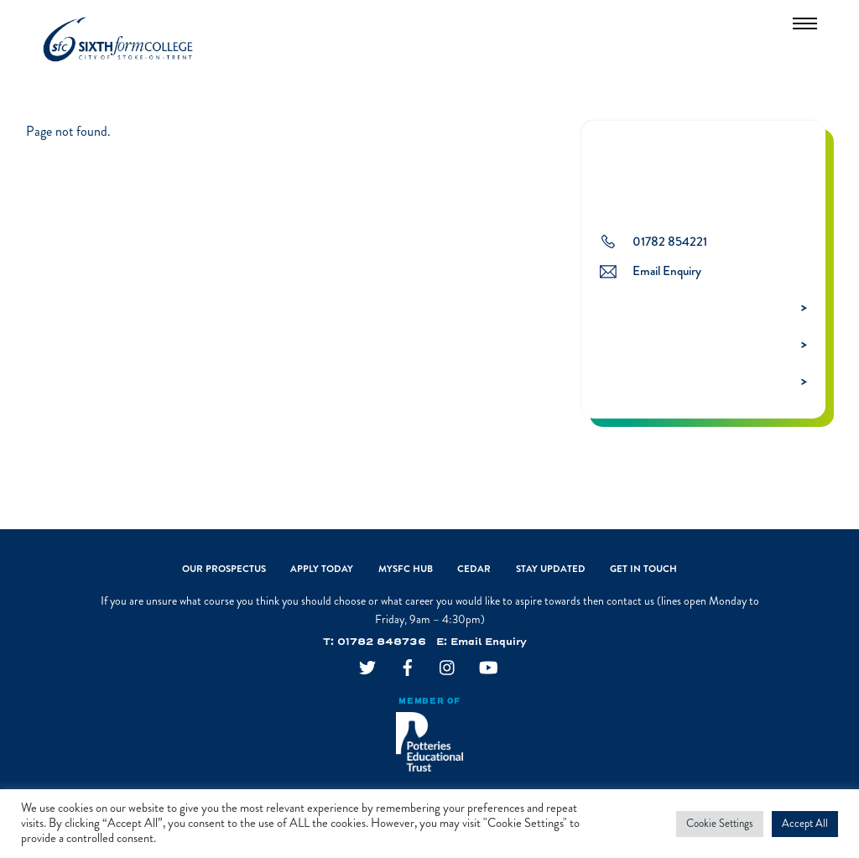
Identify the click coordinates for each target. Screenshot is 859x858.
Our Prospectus (224, 570)
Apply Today (321, 570)
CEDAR (474, 570)
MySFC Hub (405, 570)
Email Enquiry (488, 643)
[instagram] (448, 670)
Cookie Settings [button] (719, 823)
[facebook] (407, 670)
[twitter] (367, 670)
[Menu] (805, 23)
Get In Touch (643, 570)
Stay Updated (551, 570)
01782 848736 (381, 643)
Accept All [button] (805, 823)
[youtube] (488, 670)
